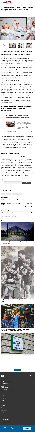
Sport (2, 407)
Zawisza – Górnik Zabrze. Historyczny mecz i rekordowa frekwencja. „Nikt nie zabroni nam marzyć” (15, 329)
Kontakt (2, 415)
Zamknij (26, 428)
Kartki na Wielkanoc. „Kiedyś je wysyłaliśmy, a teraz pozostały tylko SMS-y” (16, 300)
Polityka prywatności (5, 422)
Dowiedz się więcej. (14, 428)
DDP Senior (8, 193)
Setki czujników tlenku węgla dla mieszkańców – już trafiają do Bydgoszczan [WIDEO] (17, 212)
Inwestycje (3, 400)
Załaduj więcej (17, 370)
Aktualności (3, 398)
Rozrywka (3, 405)
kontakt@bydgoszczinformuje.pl (10, 390)
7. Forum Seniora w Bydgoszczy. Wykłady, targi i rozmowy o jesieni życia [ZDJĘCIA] (16, 206)
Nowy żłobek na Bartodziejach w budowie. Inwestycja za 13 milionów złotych (15, 242)
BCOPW (3, 193)
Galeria (4, 45)
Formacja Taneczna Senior (16, 193)
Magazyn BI (3, 412)
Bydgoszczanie (4, 410)
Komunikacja (3, 403)
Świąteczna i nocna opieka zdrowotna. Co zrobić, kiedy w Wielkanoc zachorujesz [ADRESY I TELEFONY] (15, 356)
